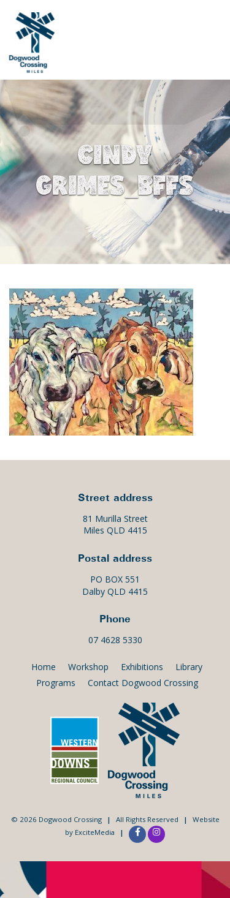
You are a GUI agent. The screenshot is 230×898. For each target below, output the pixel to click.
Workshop (88, 667)
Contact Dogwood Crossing (143, 683)
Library (188, 667)
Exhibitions (142, 667)
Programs (55, 683)
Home (43, 667)
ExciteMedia (95, 832)
